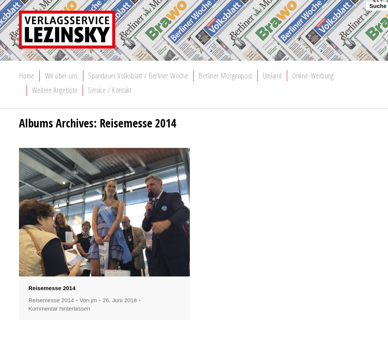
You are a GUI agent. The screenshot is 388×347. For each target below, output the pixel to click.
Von (88, 300)
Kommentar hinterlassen (59, 308)
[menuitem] (26, 75)
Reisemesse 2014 (51, 288)
